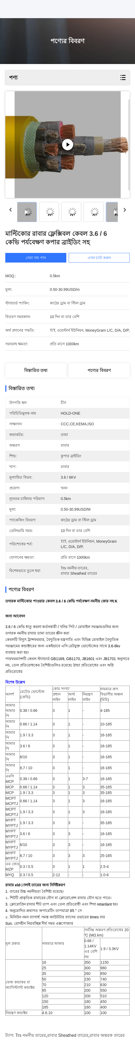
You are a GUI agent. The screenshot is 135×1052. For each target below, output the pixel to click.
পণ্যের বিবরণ (99, 370)
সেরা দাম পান (36, 258)
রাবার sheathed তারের (67, 1035)
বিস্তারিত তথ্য (35, 370)
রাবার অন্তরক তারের (107, 1035)
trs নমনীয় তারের (30, 1035)
